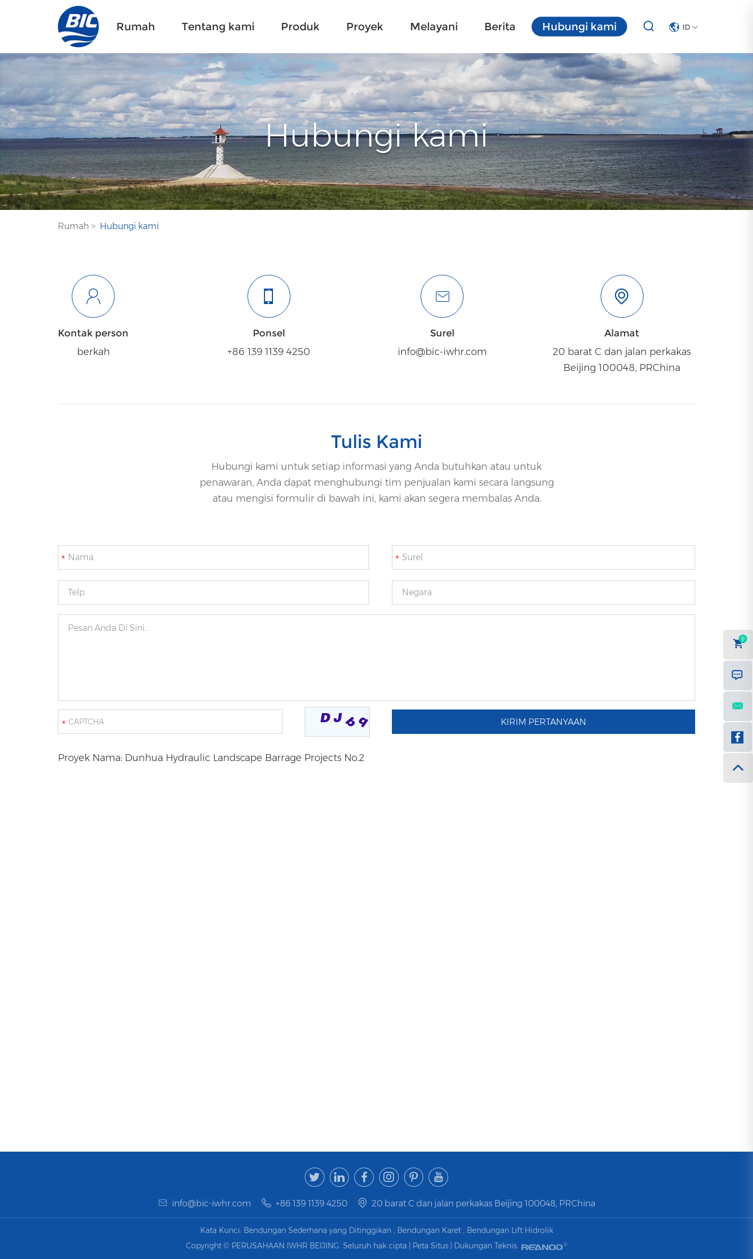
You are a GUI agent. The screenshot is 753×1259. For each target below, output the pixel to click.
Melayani (434, 26)
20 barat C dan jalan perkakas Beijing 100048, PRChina (621, 360)
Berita (500, 26)
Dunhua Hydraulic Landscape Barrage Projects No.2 (244, 758)
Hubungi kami (579, 26)
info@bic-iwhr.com (442, 352)
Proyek (364, 26)
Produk (300, 26)
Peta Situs (431, 1245)
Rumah (135, 26)
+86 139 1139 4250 (268, 352)
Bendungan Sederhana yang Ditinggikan (317, 1230)
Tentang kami (218, 26)
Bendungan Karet (429, 1230)
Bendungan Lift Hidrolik (510, 1230)
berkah (93, 352)
